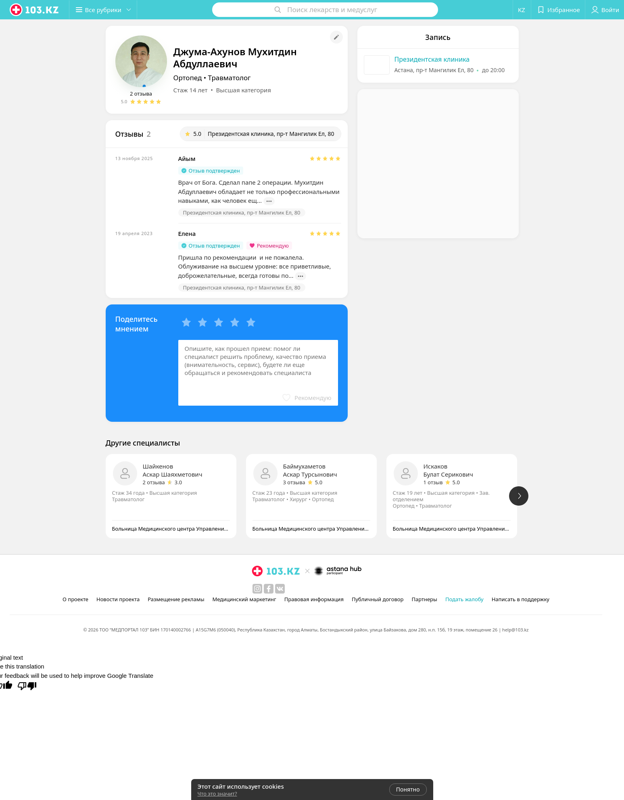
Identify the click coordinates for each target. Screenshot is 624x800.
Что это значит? (217, 793)
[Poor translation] (27, 685)
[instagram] (257, 589)
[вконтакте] (280, 589)
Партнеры (424, 599)
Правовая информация (314, 599)
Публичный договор (377, 599)
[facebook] (268, 589)
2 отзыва (141, 93)
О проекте (75, 599)
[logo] (35, 9)
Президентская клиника (432, 59)
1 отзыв (433, 482)
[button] (104, 9)
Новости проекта (118, 599)
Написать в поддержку (520, 599)
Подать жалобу (464, 599)
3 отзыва (294, 482)
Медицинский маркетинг (244, 599)
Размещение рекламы (176, 599)
